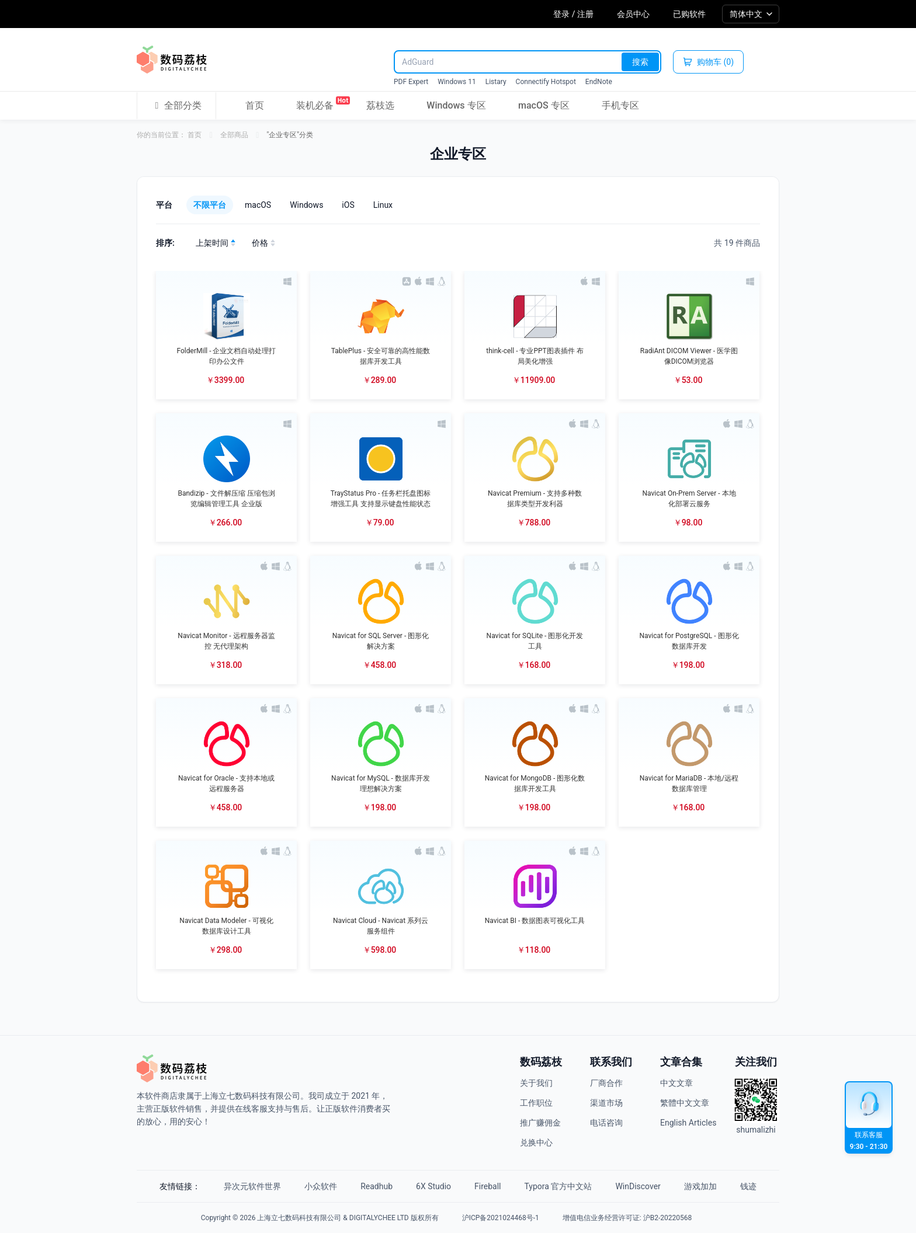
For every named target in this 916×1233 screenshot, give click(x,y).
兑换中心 (536, 1142)
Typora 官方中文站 (558, 1186)
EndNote (598, 82)
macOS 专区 (544, 105)
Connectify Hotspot (546, 82)
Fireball (487, 1186)
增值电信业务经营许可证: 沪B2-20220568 (627, 1218)
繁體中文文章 (684, 1102)
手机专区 (620, 105)
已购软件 (689, 14)
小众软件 (320, 1186)
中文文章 (676, 1083)
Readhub (376, 1186)
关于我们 (536, 1083)
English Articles (688, 1122)
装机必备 (315, 103)
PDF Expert (411, 82)
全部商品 (234, 135)
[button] (226, 335)
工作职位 (536, 1102)
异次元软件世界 (252, 1186)
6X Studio (433, 1186)
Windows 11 (457, 82)
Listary (495, 82)
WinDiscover (637, 1186)
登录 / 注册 (573, 14)
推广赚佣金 (540, 1122)
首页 (254, 105)
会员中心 (633, 14)
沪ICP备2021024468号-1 (500, 1218)
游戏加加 (700, 1186)
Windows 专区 (455, 105)
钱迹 (748, 1186)
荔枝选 (380, 105)
